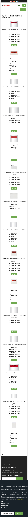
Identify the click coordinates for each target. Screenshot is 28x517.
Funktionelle (5, 505)
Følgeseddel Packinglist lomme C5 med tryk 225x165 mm (14, 29)
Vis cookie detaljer (4, 510)
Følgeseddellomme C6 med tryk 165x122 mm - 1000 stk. (14, 258)
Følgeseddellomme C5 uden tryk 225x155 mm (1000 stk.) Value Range (14, 202)
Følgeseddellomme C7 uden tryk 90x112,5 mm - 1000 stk (14, 430)
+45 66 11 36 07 (6, 463)
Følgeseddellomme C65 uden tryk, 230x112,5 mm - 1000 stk (14, 402)
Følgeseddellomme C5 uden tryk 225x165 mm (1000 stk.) (14, 229)
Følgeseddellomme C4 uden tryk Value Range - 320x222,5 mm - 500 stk (14, 116)
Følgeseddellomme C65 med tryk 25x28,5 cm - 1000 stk (14, 372)
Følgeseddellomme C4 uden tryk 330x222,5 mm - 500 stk (14, 86)
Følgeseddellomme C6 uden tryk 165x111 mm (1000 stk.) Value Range (14, 316)
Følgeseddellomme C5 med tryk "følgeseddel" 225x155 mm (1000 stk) (14, 144)
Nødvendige (5, 501)
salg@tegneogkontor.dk (8, 464)
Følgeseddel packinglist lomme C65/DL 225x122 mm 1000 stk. (14, 58)
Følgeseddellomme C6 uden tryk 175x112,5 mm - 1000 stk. (14, 344)
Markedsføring (5, 503)
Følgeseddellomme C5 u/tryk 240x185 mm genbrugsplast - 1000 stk (14, 173)
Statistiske (4, 507)
